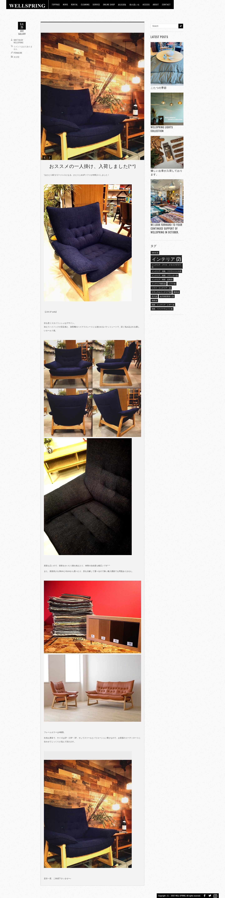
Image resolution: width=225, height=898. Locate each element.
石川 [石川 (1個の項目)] (154, 296)
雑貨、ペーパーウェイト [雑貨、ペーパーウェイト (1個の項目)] (162, 308)
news (65, 4)
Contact (166, 4)
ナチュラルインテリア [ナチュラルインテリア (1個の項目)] (161, 292)
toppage (56, 4)
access (146, 4)
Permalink (18, 52)
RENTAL (74, 4)
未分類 (16, 56)
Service (96, 4)
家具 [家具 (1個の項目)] (176, 292)
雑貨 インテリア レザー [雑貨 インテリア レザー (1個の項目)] (163, 304)
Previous (44, 157)
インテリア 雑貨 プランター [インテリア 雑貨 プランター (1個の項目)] (165, 275)
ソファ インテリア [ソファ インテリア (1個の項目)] (161, 287)
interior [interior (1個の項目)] (155, 252)
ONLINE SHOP (109, 4)
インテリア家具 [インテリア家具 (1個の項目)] (158, 283)
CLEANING (85, 4)
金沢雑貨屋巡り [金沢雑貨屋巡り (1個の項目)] (167, 296)
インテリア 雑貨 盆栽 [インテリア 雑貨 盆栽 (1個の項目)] (162, 279)
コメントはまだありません (23, 47)
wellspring (18, 42)
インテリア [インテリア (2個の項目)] (166, 258)
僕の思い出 (134, 4)
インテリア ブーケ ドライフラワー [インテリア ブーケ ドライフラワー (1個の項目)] (166, 265)
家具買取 (122, 4)
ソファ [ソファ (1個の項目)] (171, 283)
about (156, 4)
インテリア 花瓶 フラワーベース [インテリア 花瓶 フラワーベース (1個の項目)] (166, 271)
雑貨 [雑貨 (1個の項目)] (154, 300)
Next (49, 157)
